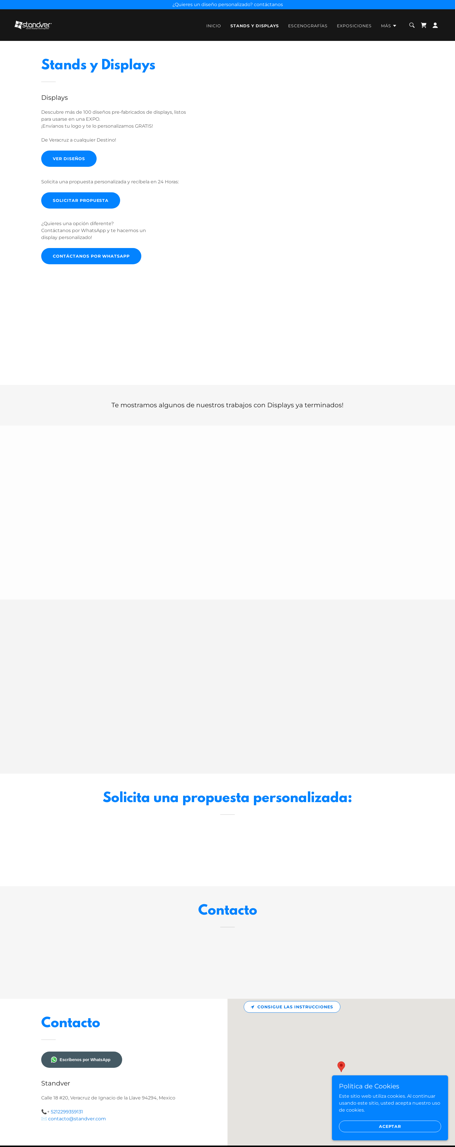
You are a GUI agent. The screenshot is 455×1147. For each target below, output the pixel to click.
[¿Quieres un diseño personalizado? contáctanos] (227, 4)
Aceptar (390, 1126)
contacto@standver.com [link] (77, 1118)
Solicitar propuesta (81, 200)
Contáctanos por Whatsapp (91, 256)
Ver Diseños (69, 158)
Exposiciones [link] (354, 25)
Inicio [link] (213, 25)
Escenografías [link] (308, 25)
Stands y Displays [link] (254, 25)
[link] (33, 25)
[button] (389, 25)
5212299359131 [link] (67, 1112)
